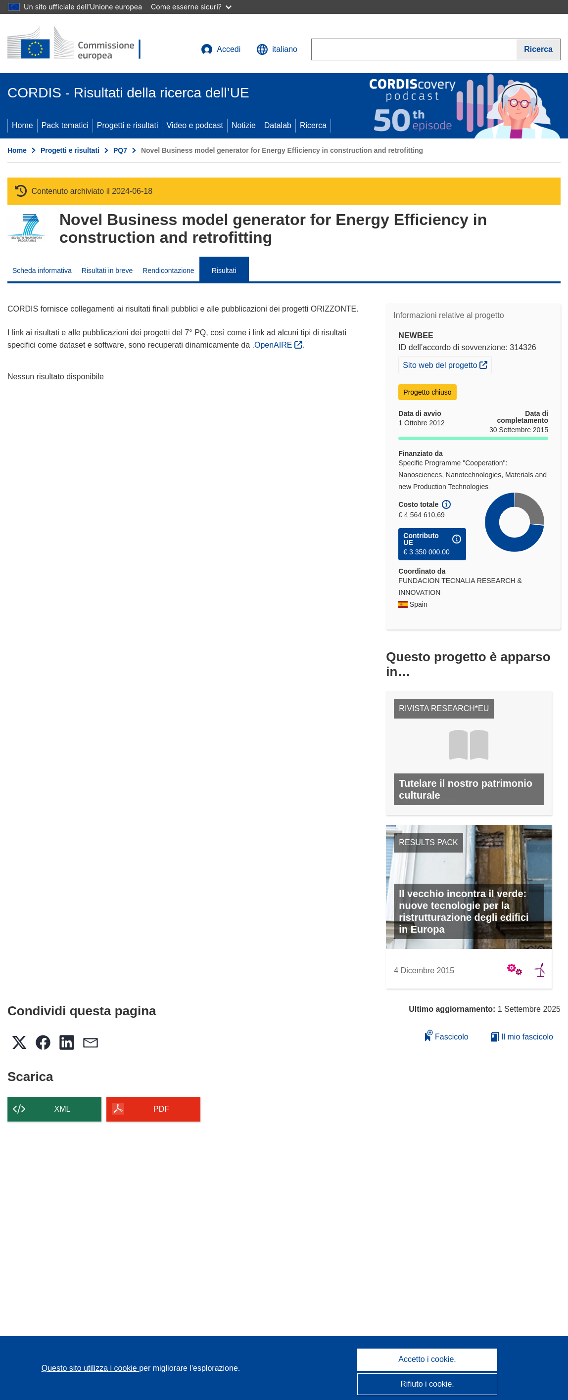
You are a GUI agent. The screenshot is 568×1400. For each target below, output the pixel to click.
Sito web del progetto (447, 364)
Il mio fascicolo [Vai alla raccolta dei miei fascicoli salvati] (522, 1036)
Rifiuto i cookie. (427, 1384)
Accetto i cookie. (427, 1359)
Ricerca (313, 125)
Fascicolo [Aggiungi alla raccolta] (447, 1035)
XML (62, 1109)
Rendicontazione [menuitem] (168, 270)
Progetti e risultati (127, 125)
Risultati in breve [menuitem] (107, 270)
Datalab (277, 125)
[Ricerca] (539, 49)
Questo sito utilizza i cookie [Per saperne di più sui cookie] (90, 1368)
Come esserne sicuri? (191, 6)
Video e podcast (194, 125)
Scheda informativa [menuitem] (42, 270)
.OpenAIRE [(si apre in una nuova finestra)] (273, 345)
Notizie (244, 125)
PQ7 (120, 150)
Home (22, 125)
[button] (276, 49)
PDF (161, 1109)
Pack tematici (65, 125)
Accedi (220, 49)
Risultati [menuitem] (224, 270)
